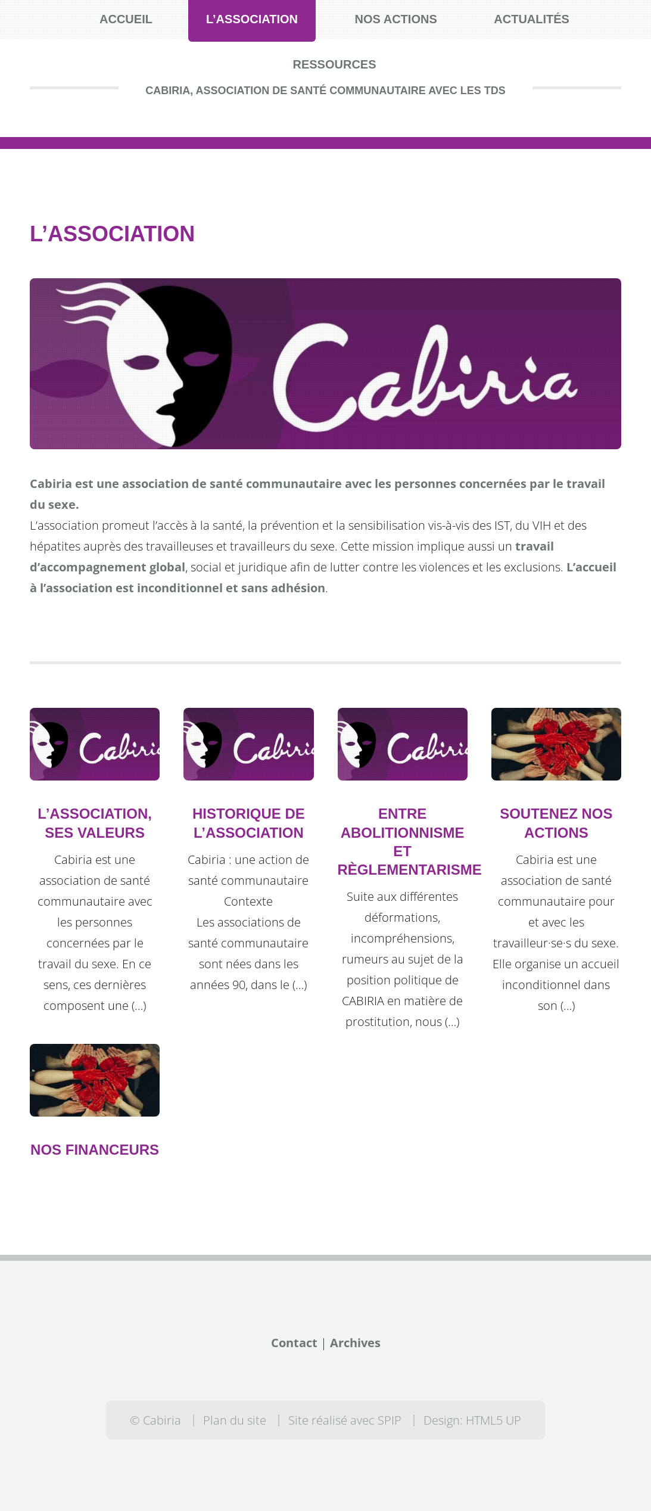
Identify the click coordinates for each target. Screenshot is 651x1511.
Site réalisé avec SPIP (344, 1420)
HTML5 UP (493, 1420)
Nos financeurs (94, 1150)
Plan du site (234, 1420)
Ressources (334, 64)
